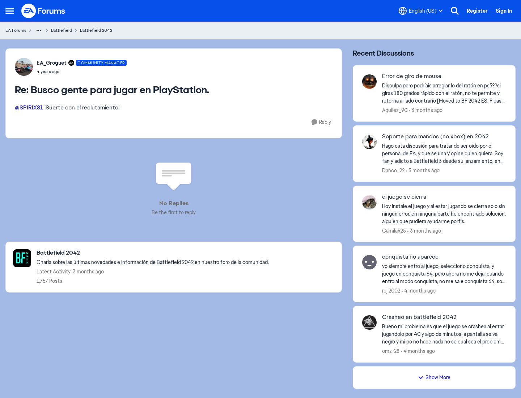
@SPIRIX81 (29, 107)
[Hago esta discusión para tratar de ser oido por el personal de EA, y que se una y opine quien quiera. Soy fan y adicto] (444, 153)
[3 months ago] (425, 110)
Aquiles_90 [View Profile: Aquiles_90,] (394, 110)
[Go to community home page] (43, 11)
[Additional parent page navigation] (38, 30)
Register (477, 11)
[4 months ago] (419, 291)
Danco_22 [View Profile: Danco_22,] (393, 170)
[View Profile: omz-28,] (369, 322)
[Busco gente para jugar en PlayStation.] (82, 71)
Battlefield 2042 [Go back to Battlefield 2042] (96, 30)
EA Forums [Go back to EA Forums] (15, 30)
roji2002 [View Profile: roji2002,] (391, 290)
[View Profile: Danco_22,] (369, 142)
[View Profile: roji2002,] (369, 262)
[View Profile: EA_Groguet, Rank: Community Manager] (24, 67)
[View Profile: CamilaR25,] (369, 202)
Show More (434, 377)
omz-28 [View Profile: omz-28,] (390, 351)
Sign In (504, 11)
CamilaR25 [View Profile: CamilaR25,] (394, 230)
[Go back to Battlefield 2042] (153, 253)
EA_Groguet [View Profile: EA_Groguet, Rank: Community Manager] (52, 63)
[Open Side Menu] (10, 10)
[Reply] (321, 122)
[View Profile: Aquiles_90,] (369, 81)
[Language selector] (420, 11)
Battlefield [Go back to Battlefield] (61, 30)
